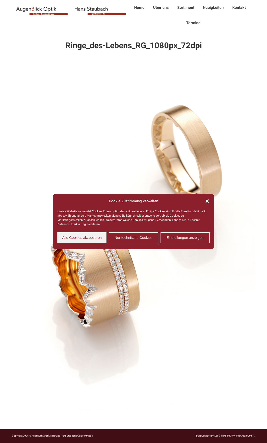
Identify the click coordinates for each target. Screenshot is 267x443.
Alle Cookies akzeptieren (82, 237)
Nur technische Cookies (133, 237)
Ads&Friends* (221, 435)
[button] (207, 201)
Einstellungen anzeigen (185, 237)
